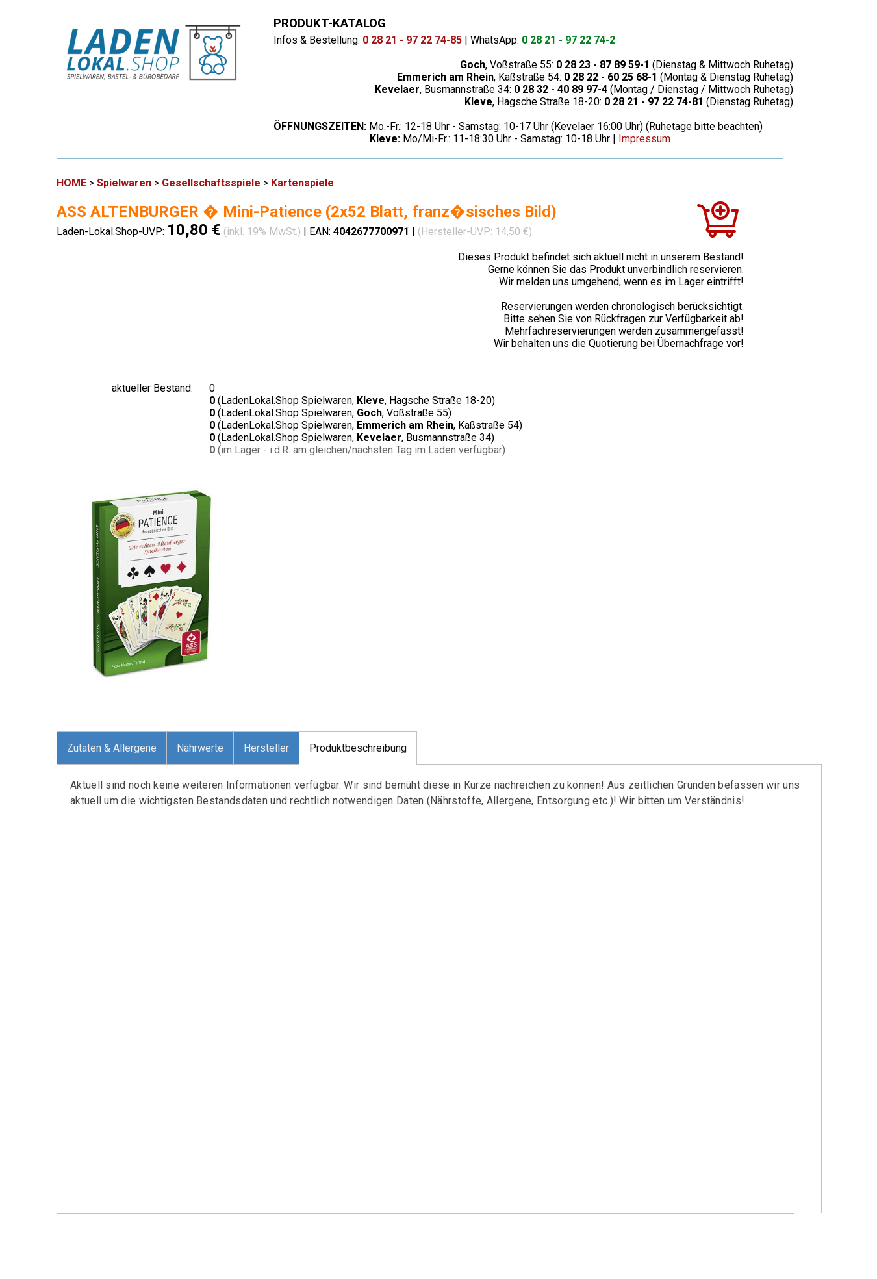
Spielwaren (124, 183)
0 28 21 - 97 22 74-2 (568, 40)
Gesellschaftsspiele (211, 183)
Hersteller (266, 748)
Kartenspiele (302, 183)
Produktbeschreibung (358, 748)
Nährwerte (200, 748)
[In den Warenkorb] (718, 225)
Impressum (644, 139)
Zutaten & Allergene (112, 748)
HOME (71, 183)
